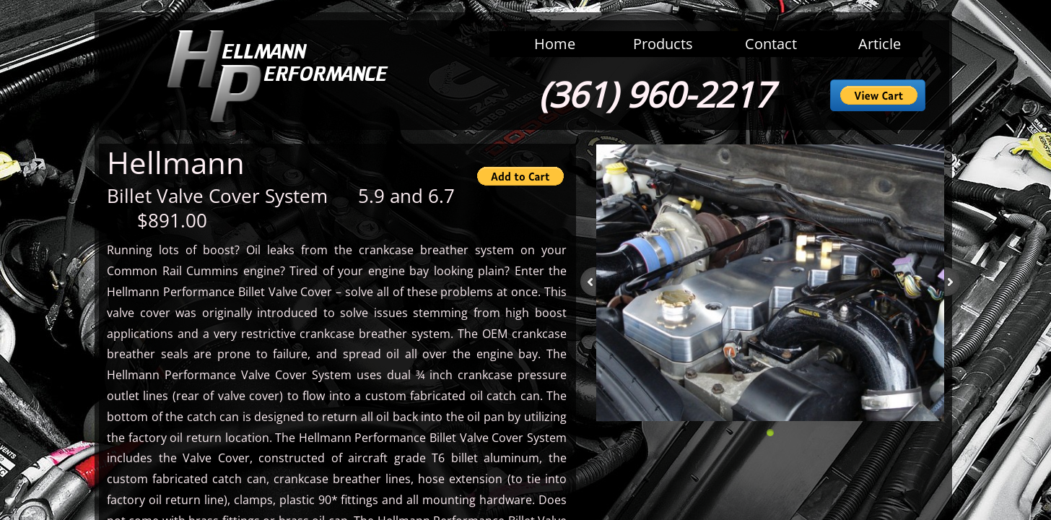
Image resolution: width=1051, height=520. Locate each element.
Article (879, 43)
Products (663, 43)
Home (554, 43)
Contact (771, 43)
